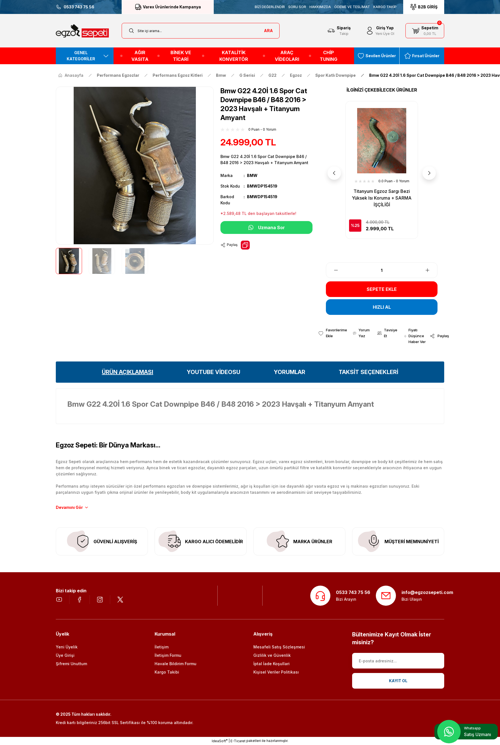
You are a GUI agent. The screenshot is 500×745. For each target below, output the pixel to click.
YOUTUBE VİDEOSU (213, 372)
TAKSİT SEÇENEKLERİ (368, 372)
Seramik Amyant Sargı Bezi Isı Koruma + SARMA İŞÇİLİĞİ (381, 194)
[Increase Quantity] (431, 270)
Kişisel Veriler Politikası (276, 672)
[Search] (201, 31)
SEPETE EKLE (382, 289)
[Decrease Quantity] (332, 270)
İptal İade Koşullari (271, 663)
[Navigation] (85, 55)
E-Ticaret (238, 741)
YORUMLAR (289, 372)
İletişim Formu (168, 655)
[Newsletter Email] (398, 661)
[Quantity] (382, 270)
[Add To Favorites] (332, 333)
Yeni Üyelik (67, 647)
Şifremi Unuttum (71, 663)
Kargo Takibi (167, 672)
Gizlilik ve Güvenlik (272, 655)
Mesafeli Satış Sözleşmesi (279, 647)
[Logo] (82, 31)
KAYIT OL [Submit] (398, 680)
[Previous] (334, 173)
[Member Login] (380, 30)
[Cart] (424, 30)
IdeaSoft (219, 741)
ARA (268, 30)
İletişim (162, 647)
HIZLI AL (382, 307)
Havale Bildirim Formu (175, 663)
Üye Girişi (65, 655)
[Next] (429, 173)
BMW (252, 175)
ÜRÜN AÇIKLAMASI (127, 372)
